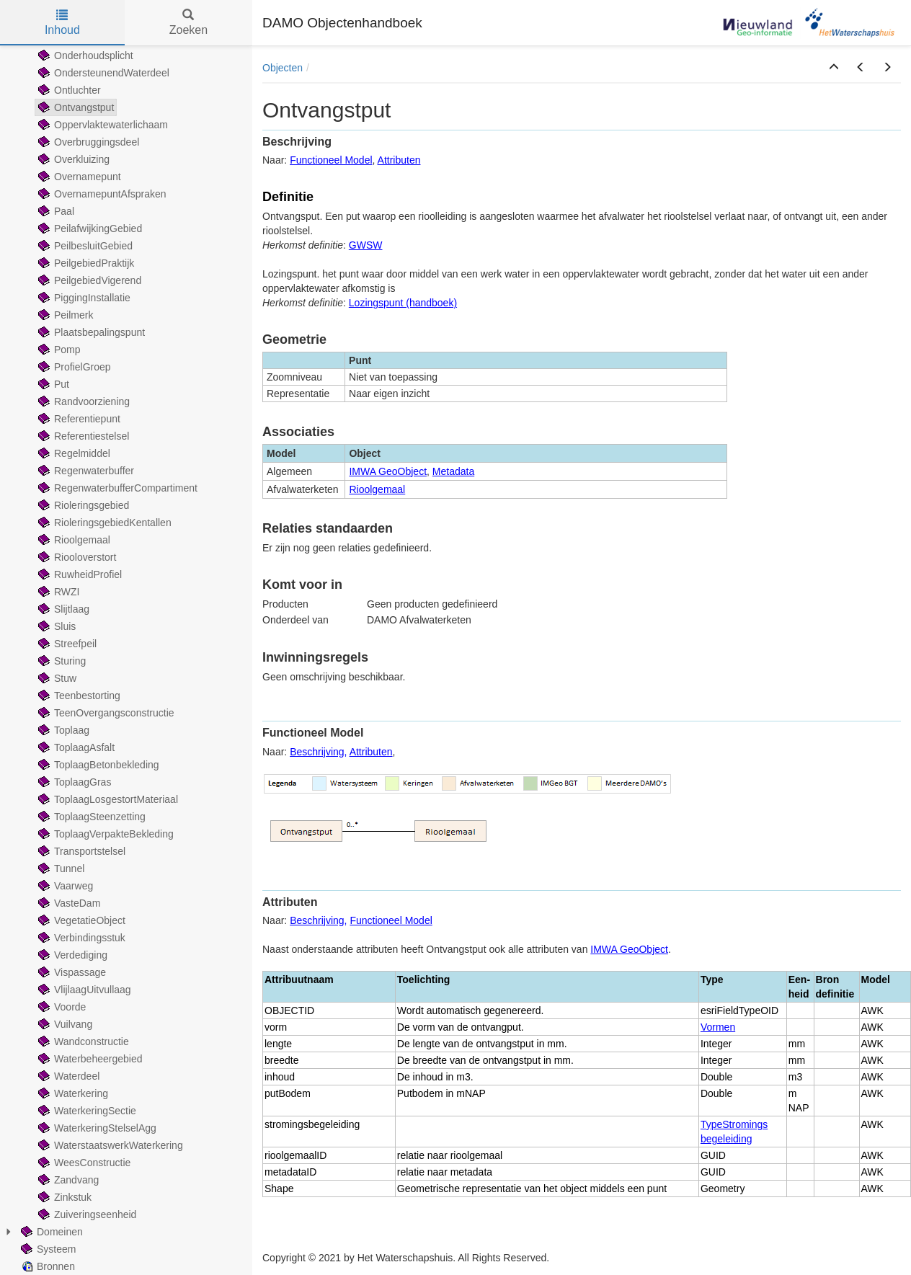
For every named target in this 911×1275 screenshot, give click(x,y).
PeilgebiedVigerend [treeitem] (88, 280)
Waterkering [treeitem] (71, 1093)
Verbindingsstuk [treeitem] (80, 937)
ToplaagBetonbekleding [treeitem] (97, 764)
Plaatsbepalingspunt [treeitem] (90, 332)
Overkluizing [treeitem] (72, 159)
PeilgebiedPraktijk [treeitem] (84, 263)
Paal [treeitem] (54, 211)
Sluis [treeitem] (55, 626)
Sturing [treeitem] (60, 661)
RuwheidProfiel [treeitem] (78, 574)
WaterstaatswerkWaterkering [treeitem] (109, 1145)
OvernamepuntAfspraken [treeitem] (100, 194)
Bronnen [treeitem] (46, 1266)
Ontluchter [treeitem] (68, 90)
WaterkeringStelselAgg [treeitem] (95, 1128)
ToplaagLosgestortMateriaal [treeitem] (106, 799)
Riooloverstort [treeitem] (75, 557)
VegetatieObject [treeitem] (80, 920)
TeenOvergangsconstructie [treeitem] (104, 712)
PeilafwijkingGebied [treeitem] (88, 228)
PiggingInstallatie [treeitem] (82, 297)
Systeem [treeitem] (47, 1249)
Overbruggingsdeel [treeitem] (87, 142)
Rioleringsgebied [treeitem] (82, 505)
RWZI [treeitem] (57, 591)
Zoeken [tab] (188, 22)
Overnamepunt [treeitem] (78, 176)
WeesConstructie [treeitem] (82, 1162)
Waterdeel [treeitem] (67, 1076)
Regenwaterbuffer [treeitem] (84, 470)
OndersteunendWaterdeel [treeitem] (102, 72)
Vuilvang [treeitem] (63, 1024)
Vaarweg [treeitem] (64, 885)
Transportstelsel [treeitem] (80, 851)
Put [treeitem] (52, 384)
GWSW (366, 245)
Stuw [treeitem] (55, 678)
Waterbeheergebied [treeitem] (88, 1058)
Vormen (718, 1027)
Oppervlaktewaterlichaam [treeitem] (101, 124)
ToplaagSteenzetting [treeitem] (90, 816)
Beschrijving (317, 752)
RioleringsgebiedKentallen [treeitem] (103, 522)
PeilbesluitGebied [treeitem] (84, 245)
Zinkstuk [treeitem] (63, 1197)
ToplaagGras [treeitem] (73, 782)
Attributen (399, 160)
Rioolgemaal (377, 489)
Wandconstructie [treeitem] (82, 1041)
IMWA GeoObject (388, 471)
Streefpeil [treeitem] (66, 643)
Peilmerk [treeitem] (64, 315)
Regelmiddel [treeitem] (72, 453)
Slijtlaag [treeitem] (62, 609)
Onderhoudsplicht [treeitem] (84, 55)
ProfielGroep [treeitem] (73, 367)
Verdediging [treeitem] (71, 955)
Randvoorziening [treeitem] (82, 401)
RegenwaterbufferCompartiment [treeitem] (116, 488)
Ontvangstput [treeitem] (74, 107)
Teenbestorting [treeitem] (77, 695)
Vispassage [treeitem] (70, 972)
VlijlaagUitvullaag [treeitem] (83, 989)
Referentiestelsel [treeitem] (82, 436)
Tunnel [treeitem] (59, 868)
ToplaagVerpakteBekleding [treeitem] (104, 834)
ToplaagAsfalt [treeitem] (75, 747)
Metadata (453, 471)
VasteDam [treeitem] (67, 903)
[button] (834, 67)
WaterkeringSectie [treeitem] (85, 1110)
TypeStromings (734, 1124)
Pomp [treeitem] (58, 349)
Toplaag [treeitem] (62, 730)
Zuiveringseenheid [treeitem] (85, 1214)
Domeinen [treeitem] (50, 1231)
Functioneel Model (331, 160)
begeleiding (726, 1139)
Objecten (282, 68)
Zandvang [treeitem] (67, 1180)
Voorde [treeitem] (60, 1007)
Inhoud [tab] (62, 22)
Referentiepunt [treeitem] (77, 418)
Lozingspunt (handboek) (403, 302)
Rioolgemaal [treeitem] (72, 539)
